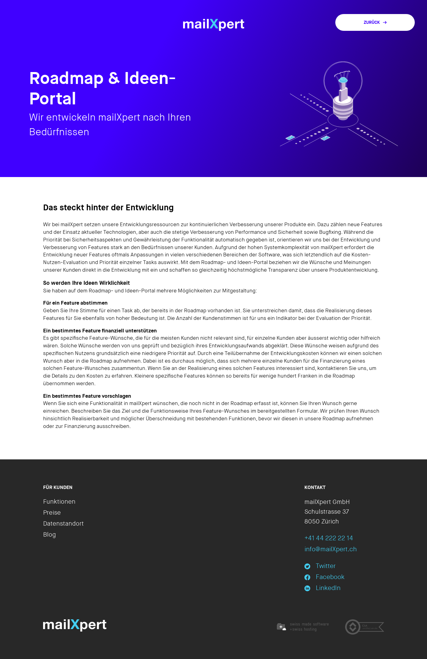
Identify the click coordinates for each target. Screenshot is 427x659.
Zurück (375, 22)
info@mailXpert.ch (330, 549)
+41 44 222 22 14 (328, 538)
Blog (49, 534)
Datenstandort (63, 523)
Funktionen (59, 501)
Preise (52, 512)
